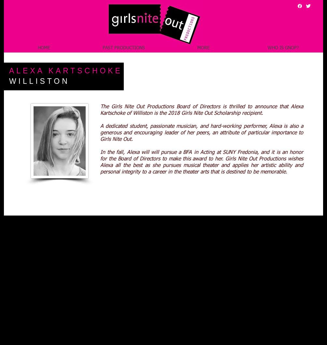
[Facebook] (300, 6)
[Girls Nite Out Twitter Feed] (308, 6)
